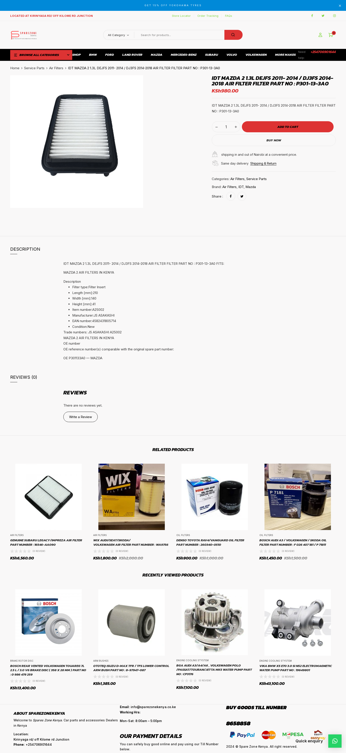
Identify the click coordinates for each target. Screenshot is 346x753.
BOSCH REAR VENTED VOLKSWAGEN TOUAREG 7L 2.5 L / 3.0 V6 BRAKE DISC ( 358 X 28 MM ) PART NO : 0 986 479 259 (48, 670)
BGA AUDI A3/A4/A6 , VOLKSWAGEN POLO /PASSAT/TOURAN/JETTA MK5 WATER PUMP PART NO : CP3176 (214, 669)
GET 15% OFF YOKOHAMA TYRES (173, 5)
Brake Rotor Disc (21, 660)
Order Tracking (207, 15)
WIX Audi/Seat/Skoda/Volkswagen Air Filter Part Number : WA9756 (130, 542)
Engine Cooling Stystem (192, 660)
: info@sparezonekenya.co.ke (148, 707)
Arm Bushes (101, 660)
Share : (217, 196)
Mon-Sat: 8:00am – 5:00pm (141, 721)
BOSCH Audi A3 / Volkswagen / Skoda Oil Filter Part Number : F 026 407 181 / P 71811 (293, 542)
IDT (241, 187)
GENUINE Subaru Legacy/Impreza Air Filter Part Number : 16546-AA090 (46, 542)
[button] (331, 35)
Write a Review (80, 417)
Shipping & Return (263, 163)
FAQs (228, 15)
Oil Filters (183, 535)
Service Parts (34, 68)
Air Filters (56, 68)
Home (14, 68)
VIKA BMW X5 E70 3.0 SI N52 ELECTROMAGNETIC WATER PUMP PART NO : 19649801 (295, 668)
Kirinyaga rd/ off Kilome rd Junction (41, 739)
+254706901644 (323, 51)
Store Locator (181, 15)
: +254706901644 (33, 744)
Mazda (250, 187)
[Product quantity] (226, 127)
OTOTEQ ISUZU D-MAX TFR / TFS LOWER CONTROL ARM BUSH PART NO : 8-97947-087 (131, 668)
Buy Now (273, 140)
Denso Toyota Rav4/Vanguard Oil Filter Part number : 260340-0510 (210, 542)
